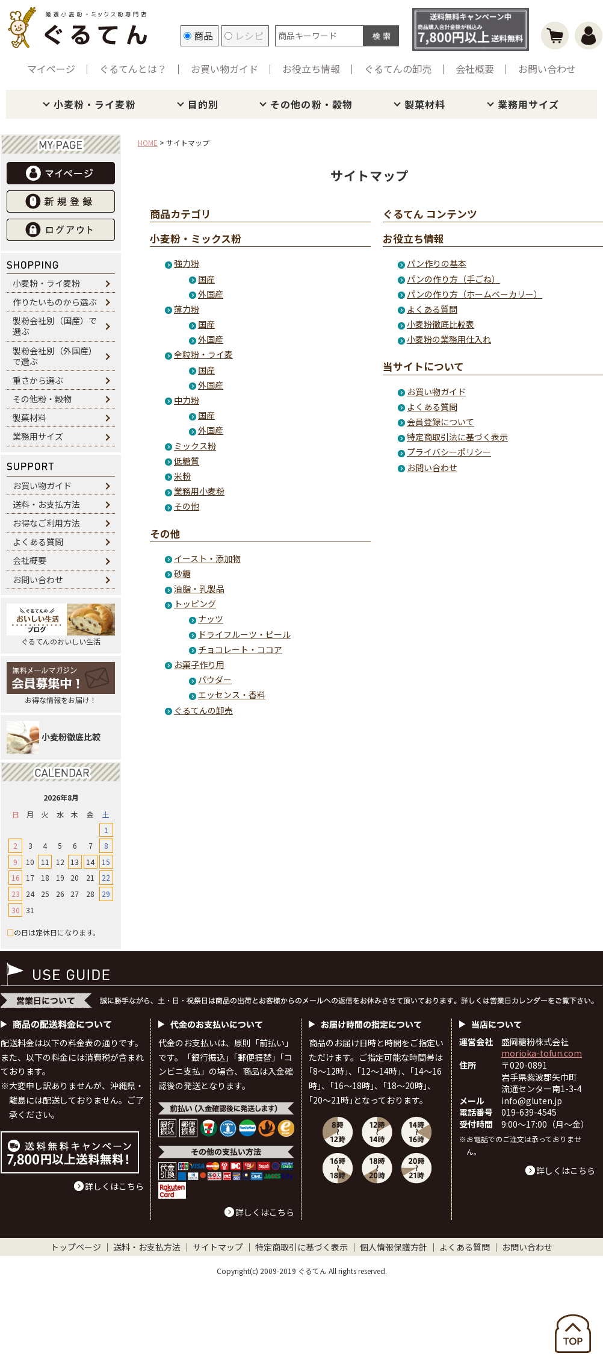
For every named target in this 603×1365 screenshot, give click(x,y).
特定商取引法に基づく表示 (457, 437)
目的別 (203, 104)
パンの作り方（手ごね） (453, 279)
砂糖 (182, 573)
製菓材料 (424, 104)
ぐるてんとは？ (133, 68)
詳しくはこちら (114, 1186)
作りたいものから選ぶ (55, 302)
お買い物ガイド (224, 68)
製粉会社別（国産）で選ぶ (55, 325)
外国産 (210, 294)
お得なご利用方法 (46, 523)
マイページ (51, 68)
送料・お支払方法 (46, 504)
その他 (186, 506)
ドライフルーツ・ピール (244, 634)
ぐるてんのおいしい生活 (61, 625)
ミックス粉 (195, 446)
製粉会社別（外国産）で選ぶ (55, 356)
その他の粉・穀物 (311, 104)
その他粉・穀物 (42, 399)
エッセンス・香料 (231, 695)
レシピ (244, 35)
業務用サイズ (529, 104)
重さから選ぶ (38, 380)
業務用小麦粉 (199, 491)
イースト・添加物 (207, 558)
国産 (206, 279)
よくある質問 (38, 542)
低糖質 (186, 461)
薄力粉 (186, 309)
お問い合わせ (547, 68)
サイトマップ (218, 1247)
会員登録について (440, 422)
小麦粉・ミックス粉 (195, 238)
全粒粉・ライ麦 (203, 354)
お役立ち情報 (311, 68)
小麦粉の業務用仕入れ (449, 339)
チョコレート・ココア (240, 649)
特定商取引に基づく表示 (301, 1247)
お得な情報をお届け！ (61, 683)
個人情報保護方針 (393, 1247)
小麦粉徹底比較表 (440, 324)
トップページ (76, 1247)
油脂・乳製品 (199, 589)
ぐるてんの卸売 (397, 68)
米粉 (182, 476)
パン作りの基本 (436, 263)
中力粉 (186, 400)
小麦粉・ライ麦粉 (95, 104)
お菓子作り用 (199, 664)
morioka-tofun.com (541, 1053)
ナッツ (210, 619)
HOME (148, 142)
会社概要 (475, 68)
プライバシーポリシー (449, 452)
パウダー (215, 679)
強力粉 (186, 263)
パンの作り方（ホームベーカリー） (474, 294)
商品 (198, 35)
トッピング (195, 604)
